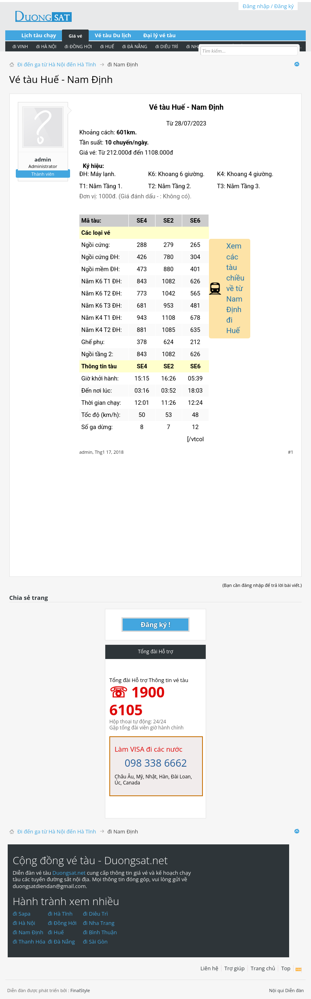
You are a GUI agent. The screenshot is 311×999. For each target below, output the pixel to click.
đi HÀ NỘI (46, 46)
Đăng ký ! (155, 624)
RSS (299, 970)
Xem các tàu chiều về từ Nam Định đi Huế (235, 288)
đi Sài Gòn (95, 941)
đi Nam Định (28, 932)
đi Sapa (21, 913)
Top (285, 968)
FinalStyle (80, 990)
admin (42, 159)
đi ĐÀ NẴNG (134, 46)
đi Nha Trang (99, 923)
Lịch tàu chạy (38, 35)
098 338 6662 (156, 762)
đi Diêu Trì (95, 913)
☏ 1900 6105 (137, 701)
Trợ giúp (234, 968)
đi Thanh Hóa (29, 941)
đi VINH (20, 46)
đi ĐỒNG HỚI (78, 46)
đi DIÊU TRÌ (166, 46)
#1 (290, 452)
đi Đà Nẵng (61, 941)
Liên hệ (209, 968)
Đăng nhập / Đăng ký (268, 6)
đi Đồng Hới (62, 923)
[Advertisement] (156, 511)
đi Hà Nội (24, 923)
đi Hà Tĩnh (60, 913)
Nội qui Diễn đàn (286, 990)
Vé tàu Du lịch (113, 35)
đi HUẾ (107, 46)
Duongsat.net (69, 872)
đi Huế (56, 932)
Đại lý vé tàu (159, 35)
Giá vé (75, 36)
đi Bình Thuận (100, 932)
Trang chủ (263, 968)
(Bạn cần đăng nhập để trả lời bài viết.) (262, 585)
